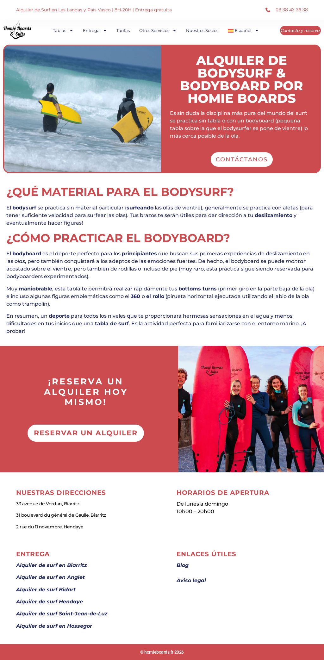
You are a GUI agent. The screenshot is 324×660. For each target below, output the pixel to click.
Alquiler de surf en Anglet (50, 577)
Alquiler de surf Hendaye (49, 602)
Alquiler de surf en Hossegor (54, 626)
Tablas (63, 30)
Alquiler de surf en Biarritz (51, 565)
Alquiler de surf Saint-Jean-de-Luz (62, 614)
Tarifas (123, 30)
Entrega (96, 30)
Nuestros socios (203, 30)
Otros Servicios (158, 30)
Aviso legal (191, 580)
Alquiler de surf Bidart (46, 590)
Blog (183, 565)
